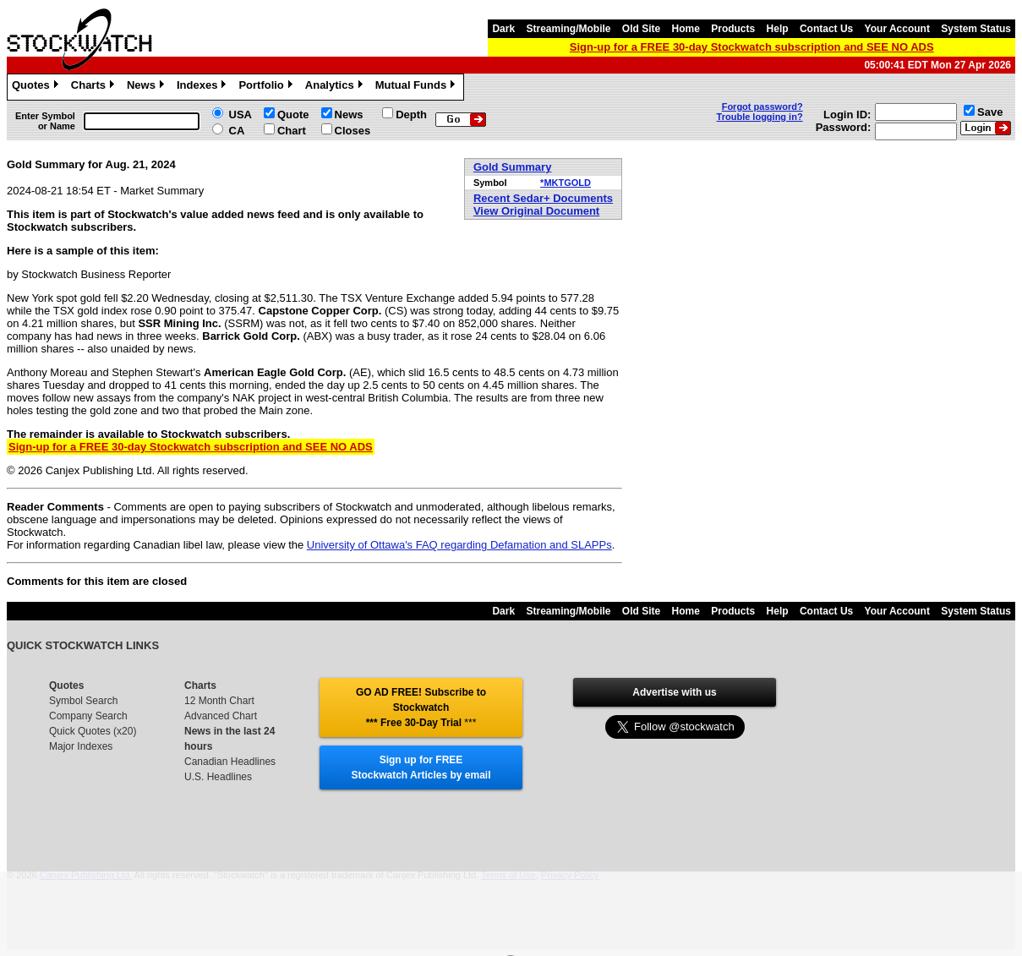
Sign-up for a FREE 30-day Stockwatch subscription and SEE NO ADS (752, 47)
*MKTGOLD (565, 183)
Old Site (641, 29)
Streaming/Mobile (568, 29)
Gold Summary (512, 167)
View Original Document (536, 211)
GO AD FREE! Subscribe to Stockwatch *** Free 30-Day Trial (421, 707)
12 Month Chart (219, 701)
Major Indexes (80, 746)
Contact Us (826, 29)
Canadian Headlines (230, 762)
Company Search (88, 716)
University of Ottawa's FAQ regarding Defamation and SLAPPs (459, 544)
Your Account (897, 29)
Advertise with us (674, 692)
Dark (503, 29)
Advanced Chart (220, 716)
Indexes (203, 87)
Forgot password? (762, 106)
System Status (976, 29)
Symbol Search (83, 701)
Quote (293, 114)
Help (778, 29)
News (147, 87)
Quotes (37, 87)
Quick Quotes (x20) (92, 731)
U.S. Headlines (218, 777)
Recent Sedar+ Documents (543, 198)
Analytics (336, 87)
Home (686, 29)
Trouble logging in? (760, 117)
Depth (411, 114)
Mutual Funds (417, 87)
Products (733, 29)
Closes (353, 130)
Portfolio (267, 87)
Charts (94, 87)
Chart (291, 130)
